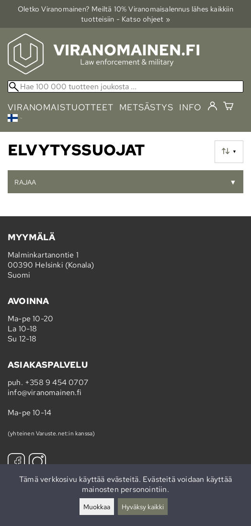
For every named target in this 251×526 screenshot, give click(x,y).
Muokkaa (96, 506)
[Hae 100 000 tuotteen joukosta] (125, 87)
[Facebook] (16, 463)
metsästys (146, 107)
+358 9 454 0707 (56, 382)
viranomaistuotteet (61, 107)
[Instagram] (37, 463)
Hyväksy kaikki (143, 506)
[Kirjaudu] (212, 106)
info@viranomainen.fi (44, 392)
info (190, 107)
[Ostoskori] (228, 107)
